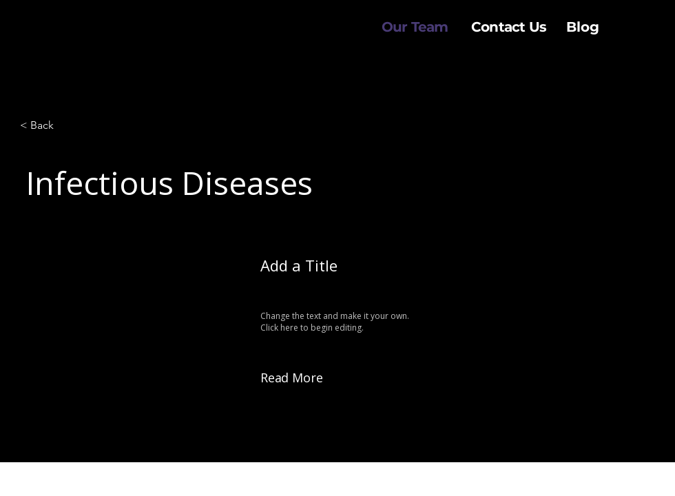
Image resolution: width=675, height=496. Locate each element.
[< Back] (65, 125)
